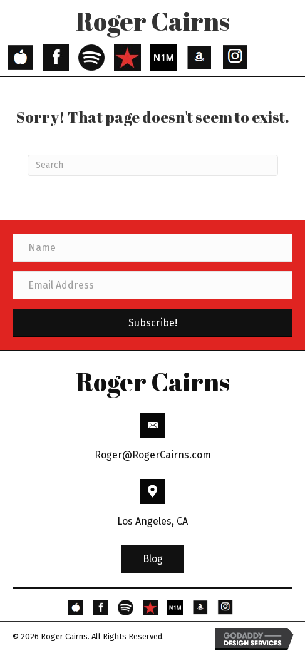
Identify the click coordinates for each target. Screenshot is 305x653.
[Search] (153, 165)
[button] (152, 559)
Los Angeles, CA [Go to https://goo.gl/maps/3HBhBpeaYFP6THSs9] (152, 521)
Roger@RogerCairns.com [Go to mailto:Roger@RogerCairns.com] (153, 455)
